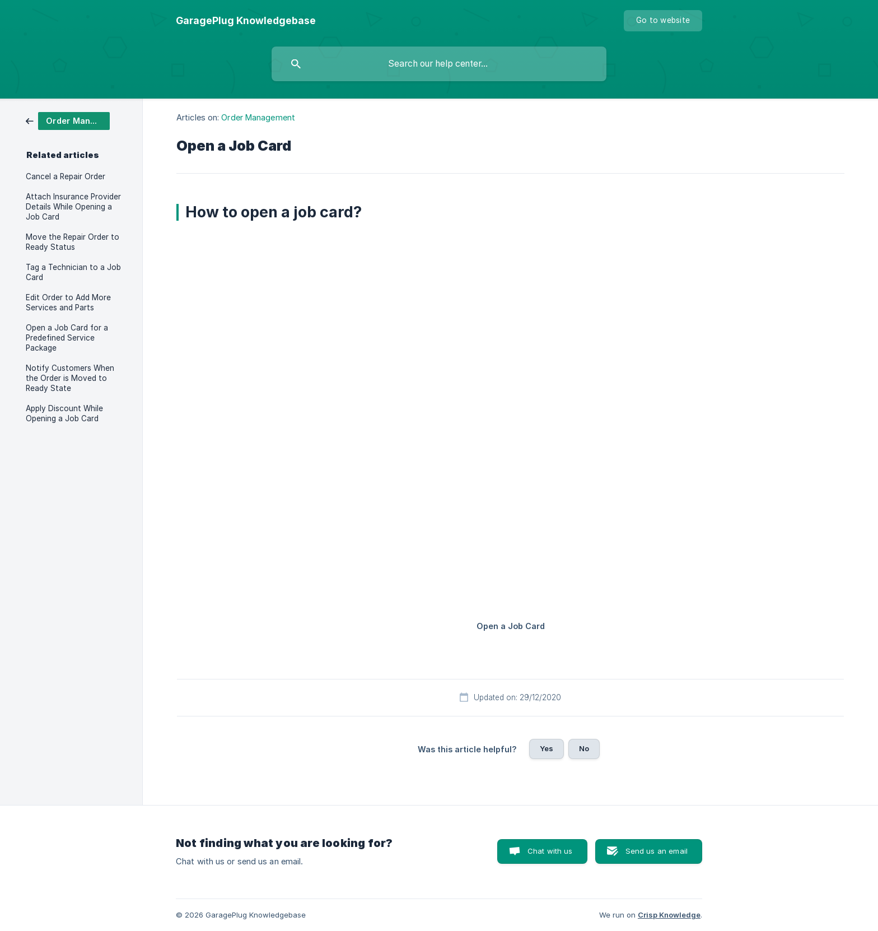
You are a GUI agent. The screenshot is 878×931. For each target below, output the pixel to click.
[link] (68, 120)
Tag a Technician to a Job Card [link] (73, 272)
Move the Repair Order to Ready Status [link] (72, 242)
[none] (246, 20)
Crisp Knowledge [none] (669, 914)
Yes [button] (546, 748)
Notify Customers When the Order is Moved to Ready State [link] (70, 378)
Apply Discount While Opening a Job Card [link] (64, 413)
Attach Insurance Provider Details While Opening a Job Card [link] (73, 206)
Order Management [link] (258, 117)
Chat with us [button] (550, 850)
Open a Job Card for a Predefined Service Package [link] (67, 337)
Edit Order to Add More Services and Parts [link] (68, 302)
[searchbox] (439, 63)
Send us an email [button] (656, 850)
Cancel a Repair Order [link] (65, 176)
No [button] (584, 748)
